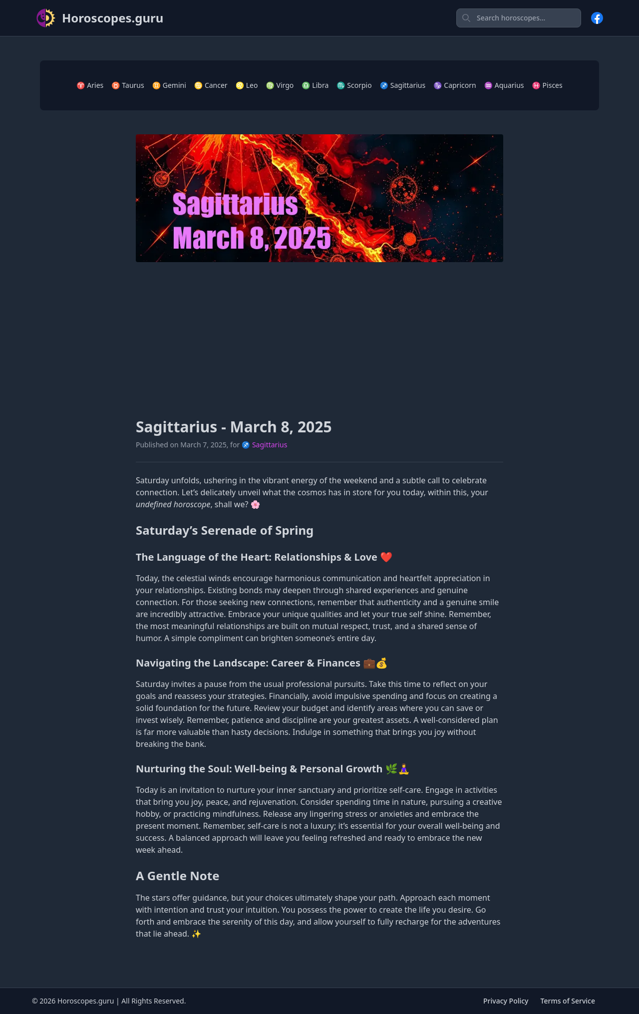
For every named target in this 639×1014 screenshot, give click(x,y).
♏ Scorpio (353, 85)
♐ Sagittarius (403, 85)
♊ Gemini (169, 85)
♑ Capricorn (454, 85)
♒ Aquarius (504, 85)
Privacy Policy (505, 1001)
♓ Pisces (547, 85)
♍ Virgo (280, 85)
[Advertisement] (319, 340)
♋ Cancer (211, 85)
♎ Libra (315, 85)
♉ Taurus (127, 85)
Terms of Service (568, 1001)
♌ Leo (247, 85)
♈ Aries (89, 85)
